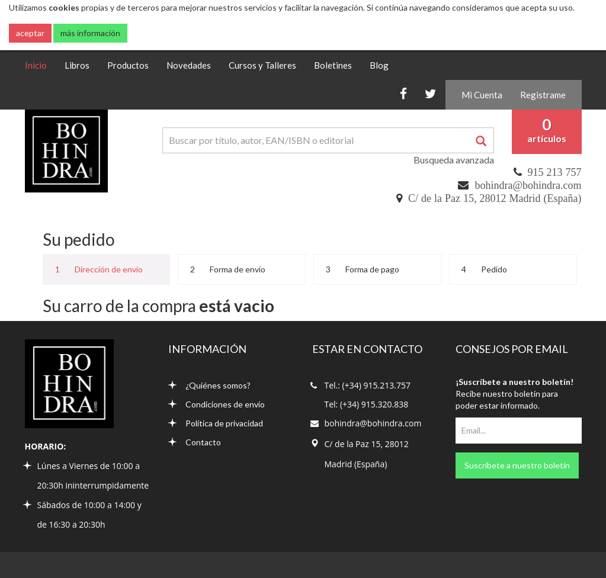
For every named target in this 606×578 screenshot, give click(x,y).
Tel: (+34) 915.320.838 (367, 404)
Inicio (40, 64)
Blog (379, 65)
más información (90, 33)
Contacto (194, 442)
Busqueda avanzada (453, 159)
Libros (77, 65)
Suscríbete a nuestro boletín (517, 465)
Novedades (188, 65)
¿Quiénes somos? (209, 385)
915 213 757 (555, 172)
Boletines (333, 65)
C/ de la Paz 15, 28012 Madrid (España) (494, 198)
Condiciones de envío (216, 404)
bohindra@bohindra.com (527, 185)
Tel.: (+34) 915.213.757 (368, 385)
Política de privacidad (215, 423)
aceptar (30, 33)
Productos (128, 65)
